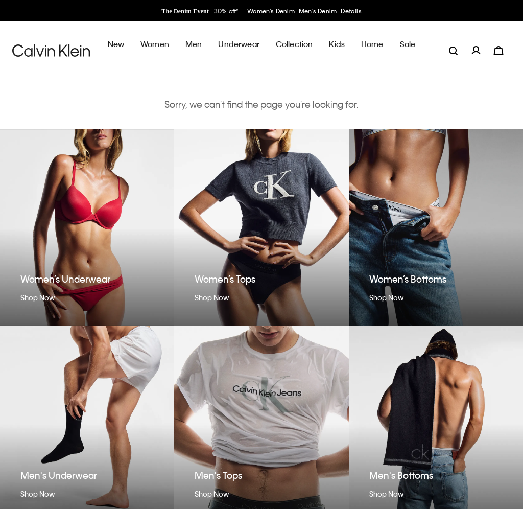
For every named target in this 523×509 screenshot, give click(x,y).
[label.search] (453, 44)
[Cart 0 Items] (498, 44)
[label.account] (476, 44)
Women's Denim (271, 11)
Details (351, 11)
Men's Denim (318, 11)
